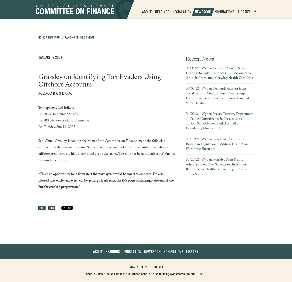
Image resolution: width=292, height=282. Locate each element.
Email (52, 207)
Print (42, 207)
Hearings (162, 11)
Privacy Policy (138, 267)
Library (244, 11)
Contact (157, 267)
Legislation (182, 11)
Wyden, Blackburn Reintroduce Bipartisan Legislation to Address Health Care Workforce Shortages (217, 144)
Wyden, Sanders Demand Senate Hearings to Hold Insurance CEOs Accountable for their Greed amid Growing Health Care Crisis (219, 73)
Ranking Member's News (79, 37)
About (98, 251)
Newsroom (54, 37)
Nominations (225, 11)
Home (41, 37)
